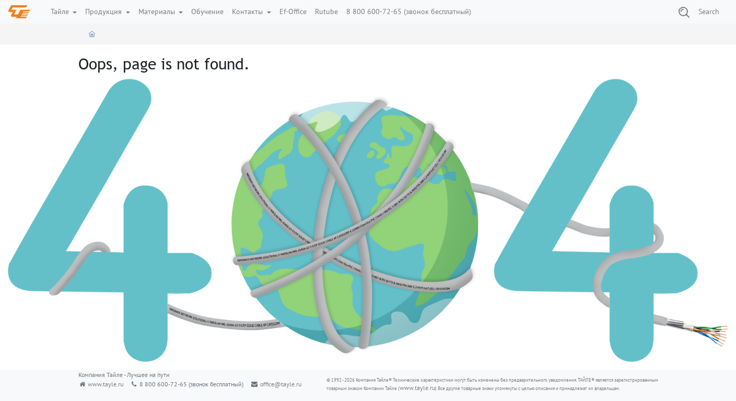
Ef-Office (293, 11)
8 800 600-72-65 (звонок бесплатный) (408, 11)
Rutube (326, 11)
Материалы (157, 11)
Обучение (207, 11)
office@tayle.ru (280, 384)
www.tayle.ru (105, 384)
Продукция (104, 11)
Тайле (61, 11)
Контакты (248, 11)
